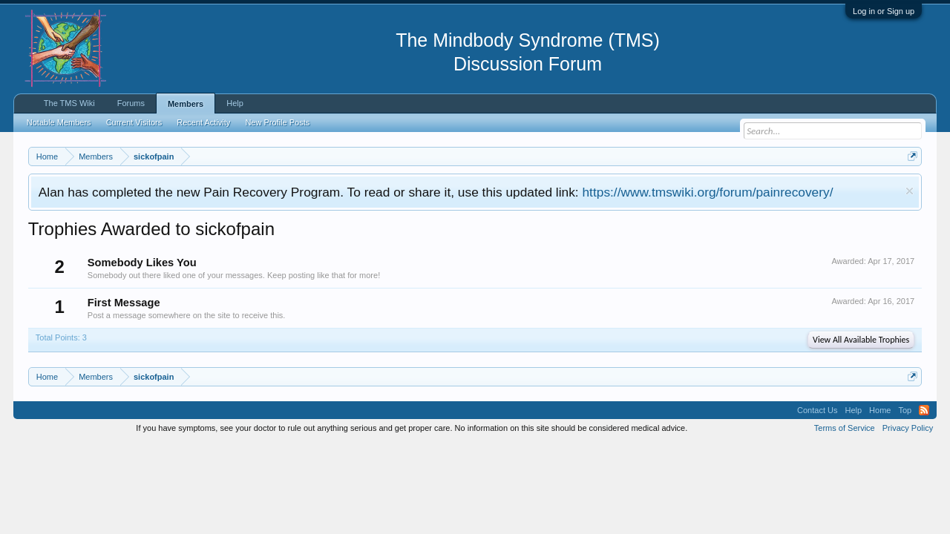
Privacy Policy (907, 427)
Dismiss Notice (909, 191)
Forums (131, 103)
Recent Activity (203, 122)
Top (904, 410)
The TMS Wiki (69, 103)
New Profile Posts (277, 122)
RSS (924, 410)
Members (185, 103)
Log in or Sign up (883, 11)
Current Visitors (134, 122)
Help (234, 103)
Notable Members (59, 122)
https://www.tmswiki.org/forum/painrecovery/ (707, 192)
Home (880, 410)
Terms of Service (844, 427)
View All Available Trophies (861, 339)
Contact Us (817, 410)
